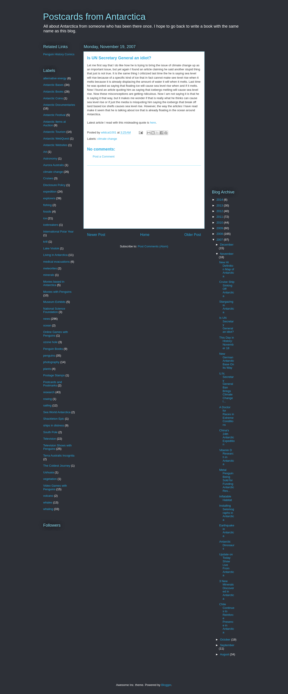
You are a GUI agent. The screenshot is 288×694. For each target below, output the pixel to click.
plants (47, 368)
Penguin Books (53, 348)
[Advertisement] (144, 197)
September (227, 645)
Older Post (192, 235)
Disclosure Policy (54, 185)
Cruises (48, 178)
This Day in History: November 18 (226, 343)
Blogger (166, 685)
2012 (220, 211)
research (49, 392)
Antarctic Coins (53, 98)
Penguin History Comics (58, 54)
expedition (49, 191)
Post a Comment (104, 156)
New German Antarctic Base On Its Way (226, 360)
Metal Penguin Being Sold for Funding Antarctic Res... (226, 480)
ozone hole (50, 342)
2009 (220, 228)
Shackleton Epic (53, 418)
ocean (47, 325)
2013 (220, 205)
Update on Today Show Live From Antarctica (226, 565)
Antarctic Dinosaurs (226, 545)
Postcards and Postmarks (52, 383)
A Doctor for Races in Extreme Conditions (226, 416)
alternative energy (54, 78)
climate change (107, 138)
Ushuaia (48, 472)
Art (45, 151)
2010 (220, 222)
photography (51, 362)
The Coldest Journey (56, 465)
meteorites (50, 268)
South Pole (50, 432)
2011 (220, 216)
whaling (48, 509)
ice (45, 218)
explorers (49, 198)
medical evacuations (56, 261)
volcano (48, 495)
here (153, 122)
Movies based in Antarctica (53, 283)
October (225, 639)
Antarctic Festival (54, 115)
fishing (47, 205)
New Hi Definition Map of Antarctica (226, 269)
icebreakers (50, 224)
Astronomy (50, 158)
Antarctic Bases (53, 84)
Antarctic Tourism (54, 131)
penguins (49, 355)
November (227, 253)
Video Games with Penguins (55, 487)
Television (49, 438)
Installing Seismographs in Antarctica (226, 512)
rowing (47, 399)
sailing (47, 405)
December (227, 244)
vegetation (50, 479)
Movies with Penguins (57, 291)
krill (45, 241)
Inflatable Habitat (225, 498)
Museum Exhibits (54, 302)
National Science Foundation (54, 310)
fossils (47, 211)
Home (145, 235)
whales (47, 502)
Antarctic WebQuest (56, 138)
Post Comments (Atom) (153, 246)
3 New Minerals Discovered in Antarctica (226, 589)
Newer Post (96, 235)
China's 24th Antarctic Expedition (226, 437)
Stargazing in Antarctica (226, 307)
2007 (220, 239)
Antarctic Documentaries (59, 104)
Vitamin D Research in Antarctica (226, 457)
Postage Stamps (54, 375)
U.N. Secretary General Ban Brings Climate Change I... (226, 387)
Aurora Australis (53, 165)
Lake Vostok (51, 248)
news (46, 318)
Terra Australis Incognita (58, 455)
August (225, 654)
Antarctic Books (53, 91)
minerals (48, 275)
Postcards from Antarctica (94, 17)
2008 (220, 233)
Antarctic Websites (55, 145)
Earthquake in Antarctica (226, 531)
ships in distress (53, 425)
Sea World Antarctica (56, 412)
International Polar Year (58, 231)
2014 (220, 199)
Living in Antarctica (55, 255)
